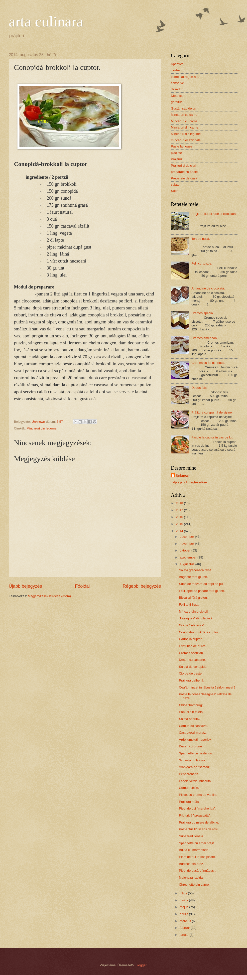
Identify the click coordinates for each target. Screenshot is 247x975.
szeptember (188, 557)
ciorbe (175, 70)
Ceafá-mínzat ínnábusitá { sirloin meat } (207, 687)
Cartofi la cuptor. (190, 639)
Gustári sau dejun (183, 108)
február (185, 928)
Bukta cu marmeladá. (194, 850)
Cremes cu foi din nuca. (208, 363)
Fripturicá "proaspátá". (195, 815)
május (184, 907)
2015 (180, 524)
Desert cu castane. (192, 660)
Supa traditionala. (191, 836)
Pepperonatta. (189, 774)
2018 (180, 503)
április (184, 914)
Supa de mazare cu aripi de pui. (201, 584)
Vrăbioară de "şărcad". (195, 767)
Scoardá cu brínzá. (192, 760)
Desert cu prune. (191, 746)
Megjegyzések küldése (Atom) (49, 596)
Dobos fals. (199, 388)
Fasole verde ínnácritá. (195, 781)
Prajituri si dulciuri (183, 165)
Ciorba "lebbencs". (192, 625)
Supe (174, 191)
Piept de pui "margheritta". (197, 808)
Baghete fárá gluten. (193, 577)
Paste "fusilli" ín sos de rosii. (199, 829)
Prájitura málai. (189, 802)
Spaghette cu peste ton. (196, 753)
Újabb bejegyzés (25, 586)
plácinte (176, 153)
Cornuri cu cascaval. (193, 726)
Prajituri (176, 159)
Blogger (140, 965)
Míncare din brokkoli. (194, 611)
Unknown (183, 475)
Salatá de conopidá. (193, 667)
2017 (180, 510)
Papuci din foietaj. (191, 712)
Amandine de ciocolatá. (208, 288)
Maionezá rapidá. (191, 877)
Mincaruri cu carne (184, 115)
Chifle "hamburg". (191, 705)
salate (175, 184)
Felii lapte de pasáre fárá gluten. (202, 591)
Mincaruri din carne (184, 127)
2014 (180, 531)
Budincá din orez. (191, 864)
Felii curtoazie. (201, 263)
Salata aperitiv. (189, 719)
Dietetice (177, 96)
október (185, 550)
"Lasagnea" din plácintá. (196, 618)
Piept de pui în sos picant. (197, 857)
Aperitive (177, 64)
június (184, 900)
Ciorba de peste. (190, 673)
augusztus (187, 564)
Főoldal (82, 586)
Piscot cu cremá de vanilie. (198, 795)
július (184, 893)
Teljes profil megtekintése (189, 482)
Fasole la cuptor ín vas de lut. (212, 437)
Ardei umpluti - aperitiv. (195, 739)
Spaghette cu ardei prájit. (197, 843)
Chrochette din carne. (194, 884)
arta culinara (46, 21)
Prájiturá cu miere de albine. (199, 822)
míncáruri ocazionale (186, 140)
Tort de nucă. (200, 239)
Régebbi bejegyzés (142, 586)
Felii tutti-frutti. (189, 604)
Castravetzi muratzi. (193, 732)
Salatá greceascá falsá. (195, 570)
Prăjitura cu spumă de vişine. (212, 412)
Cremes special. (202, 313)
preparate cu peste (184, 172)
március (186, 921)
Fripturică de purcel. (193, 646)
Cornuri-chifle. (189, 788)
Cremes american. (204, 338)
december (187, 537)
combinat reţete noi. (185, 77)
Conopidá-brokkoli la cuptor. (199, 632)
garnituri (177, 102)
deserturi (177, 89)
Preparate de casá (184, 178)
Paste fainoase (181, 146)
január (184, 935)
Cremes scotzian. (191, 653)
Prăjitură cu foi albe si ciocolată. (214, 214)
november (187, 544)
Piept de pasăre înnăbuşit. (197, 870)
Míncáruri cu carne (184, 121)
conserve (177, 83)
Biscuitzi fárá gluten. (193, 597)
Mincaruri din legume (42, 428)
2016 (180, 517)
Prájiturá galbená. (191, 680)
